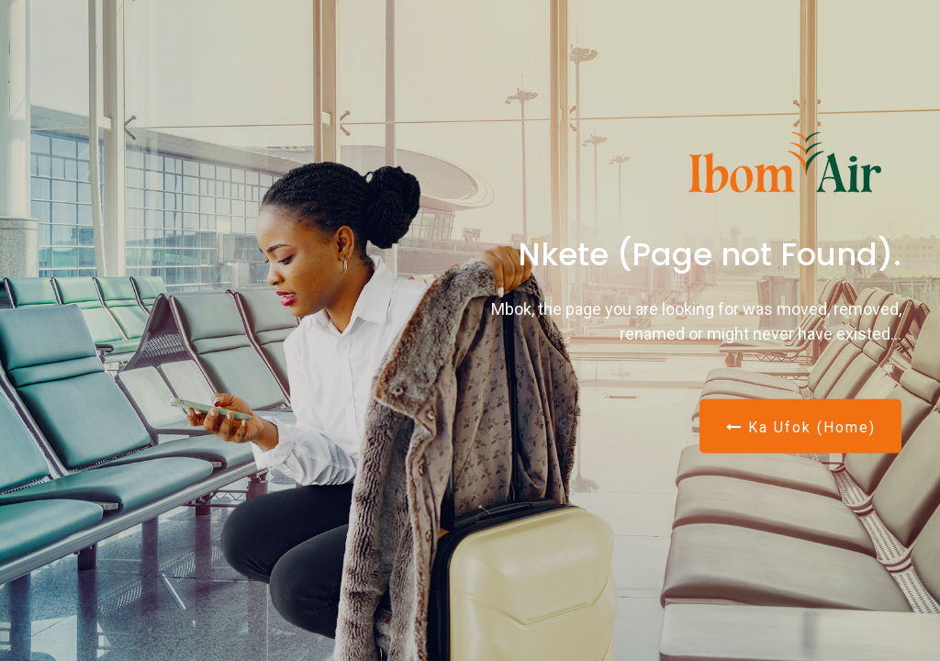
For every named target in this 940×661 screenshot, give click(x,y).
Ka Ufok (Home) (801, 426)
